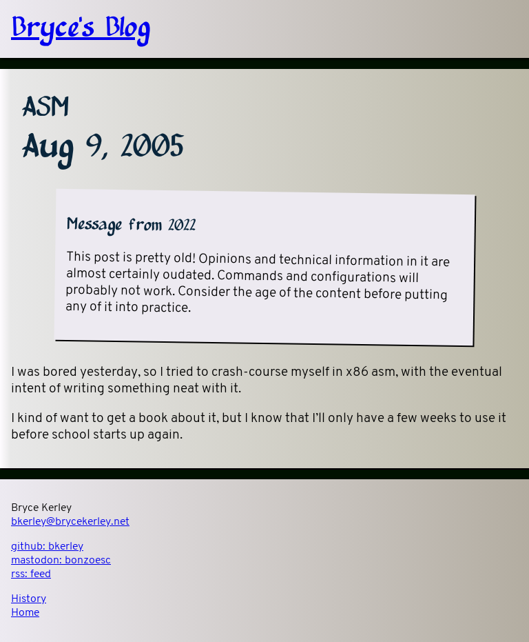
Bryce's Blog (80, 29)
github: (47, 546)
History (28, 599)
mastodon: (61, 560)
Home (25, 613)
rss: (31, 574)
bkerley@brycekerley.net (70, 522)
